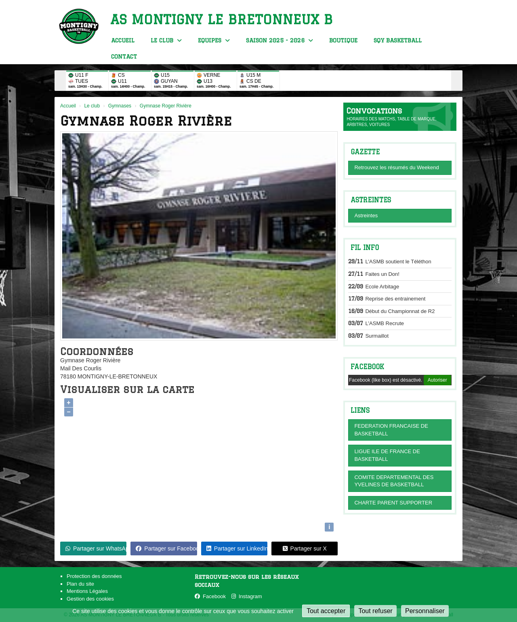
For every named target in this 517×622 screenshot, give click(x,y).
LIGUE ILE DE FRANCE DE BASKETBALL (387, 455)
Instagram (246, 596)
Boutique (343, 40)
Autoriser (437, 380)
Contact (124, 56)
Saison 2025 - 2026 (279, 40)
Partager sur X (305, 548)
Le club (166, 40)
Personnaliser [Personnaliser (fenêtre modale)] (425, 610)
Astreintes (366, 215)
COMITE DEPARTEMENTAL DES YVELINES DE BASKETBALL (393, 481)
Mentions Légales (87, 591)
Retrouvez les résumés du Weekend (396, 167)
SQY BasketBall (398, 40)
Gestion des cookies (90, 599)
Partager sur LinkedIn (236, 548)
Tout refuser (375, 610)
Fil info (365, 247)
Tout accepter (326, 610)
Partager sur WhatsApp (95, 548)
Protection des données (94, 576)
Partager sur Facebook (166, 548)
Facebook (367, 366)
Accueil (123, 40)
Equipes (214, 40)
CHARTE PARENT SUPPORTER (393, 503)
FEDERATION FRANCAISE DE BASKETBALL (391, 430)
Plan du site (80, 584)
